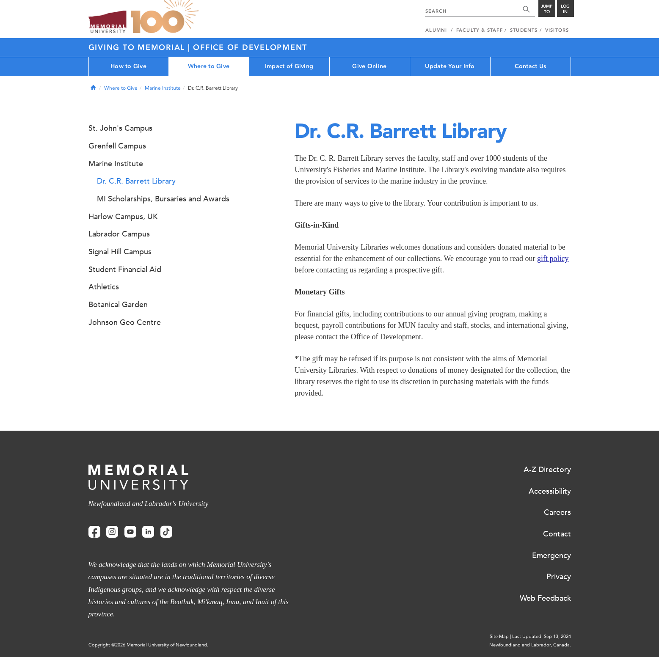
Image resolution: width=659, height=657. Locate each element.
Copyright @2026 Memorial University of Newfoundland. (148, 645)
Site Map (499, 636)
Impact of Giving (289, 66)
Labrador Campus (119, 234)
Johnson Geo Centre (124, 322)
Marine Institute (163, 88)
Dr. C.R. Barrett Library (136, 181)
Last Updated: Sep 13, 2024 (541, 636)
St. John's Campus (120, 128)
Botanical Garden (118, 304)
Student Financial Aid (124, 269)
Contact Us (530, 66)
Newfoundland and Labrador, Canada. (530, 645)
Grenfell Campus (117, 146)
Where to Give (209, 66)
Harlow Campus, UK (123, 216)
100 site (165, 17)
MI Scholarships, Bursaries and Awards (163, 198)
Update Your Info (449, 66)
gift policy (553, 258)
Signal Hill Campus (120, 251)
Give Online (369, 66)
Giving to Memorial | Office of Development (198, 47)
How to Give (128, 66)
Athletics (103, 286)
